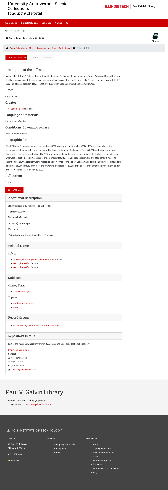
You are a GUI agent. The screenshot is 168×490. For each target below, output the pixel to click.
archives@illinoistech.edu (23, 369)
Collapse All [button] (14, 190)
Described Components (42, 57)
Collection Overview (16, 57)
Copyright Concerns (102, 448)
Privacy (96, 444)
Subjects (46, 22)
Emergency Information (65, 444)
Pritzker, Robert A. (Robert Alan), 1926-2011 (33, 259)
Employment (60, 448)
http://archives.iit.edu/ (19, 349)
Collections (11, 22)
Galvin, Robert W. (21, 263)
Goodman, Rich (18, 108)
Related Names (19, 246)
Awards (16, 307)
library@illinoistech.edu (40, 404)
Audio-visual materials (24, 303)
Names (58, 22)
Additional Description (25, 198)
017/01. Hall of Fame (50, 325)
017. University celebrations (26, 325)
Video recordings (21, 291)
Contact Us (14, 460)
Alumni (57, 452)
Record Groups (19, 317)
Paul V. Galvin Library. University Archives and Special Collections (39, 48)
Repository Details (21, 336)
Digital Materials (29, 22)
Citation (155, 37)
